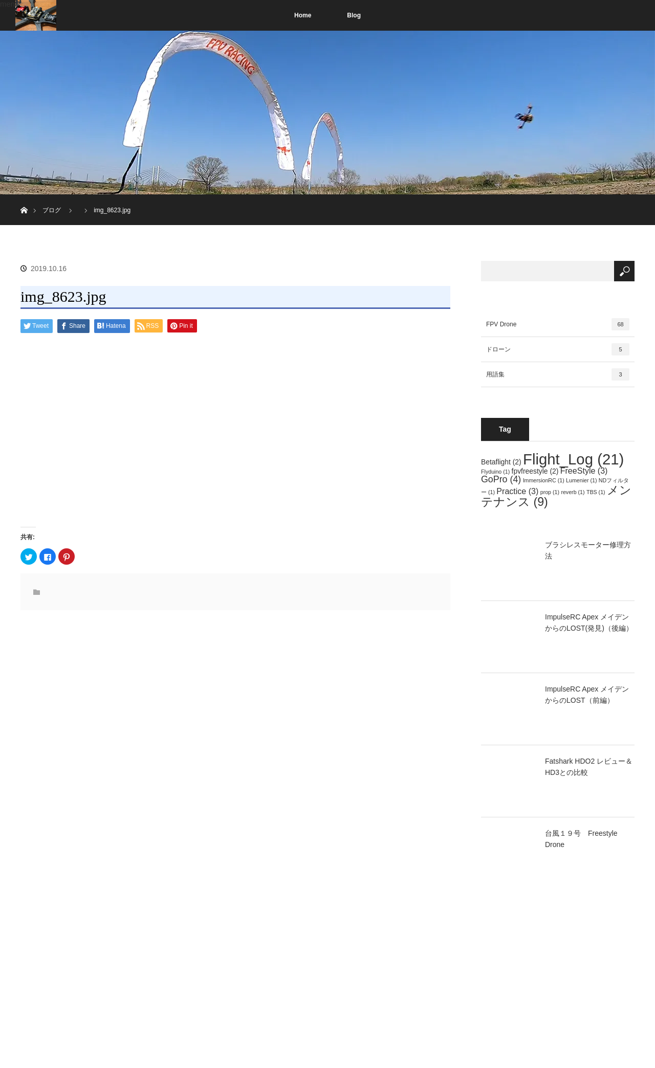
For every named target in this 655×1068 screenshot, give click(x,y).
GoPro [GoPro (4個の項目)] (501, 479)
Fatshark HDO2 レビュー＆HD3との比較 (588, 766)
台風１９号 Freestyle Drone (581, 839)
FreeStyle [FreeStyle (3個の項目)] (584, 470)
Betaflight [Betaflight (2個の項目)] (501, 462)
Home (302, 15)
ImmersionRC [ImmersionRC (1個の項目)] (543, 480)
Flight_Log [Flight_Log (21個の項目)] (573, 459)
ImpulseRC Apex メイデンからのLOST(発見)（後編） (589, 622)
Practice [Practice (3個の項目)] (517, 491)
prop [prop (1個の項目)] (549, 492)
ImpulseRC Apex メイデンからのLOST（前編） (587, 694)
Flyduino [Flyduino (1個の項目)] (495, 472)
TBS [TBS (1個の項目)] (595, 492)
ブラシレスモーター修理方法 (588, 550)
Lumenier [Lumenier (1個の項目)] (581, 480)
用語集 (557, 374)
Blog (354, 15)
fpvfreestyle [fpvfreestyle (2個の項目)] (535, 471)
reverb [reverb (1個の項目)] (572, 492)
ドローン (557, 349)
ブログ (51, 210)
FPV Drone (557, 324)
